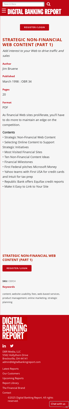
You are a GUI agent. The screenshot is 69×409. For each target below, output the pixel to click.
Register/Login (34, 27)
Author (6, 63)
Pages (5, 89)
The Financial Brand (13, 387)
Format (7, 102)
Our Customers (11, 373)
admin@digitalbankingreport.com (21, 362)
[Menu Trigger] (4, 10)
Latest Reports (10, 368)
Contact (6, 392)
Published (8, 76)
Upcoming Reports (13, 378)
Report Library (10, 383)
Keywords (8, 286)
